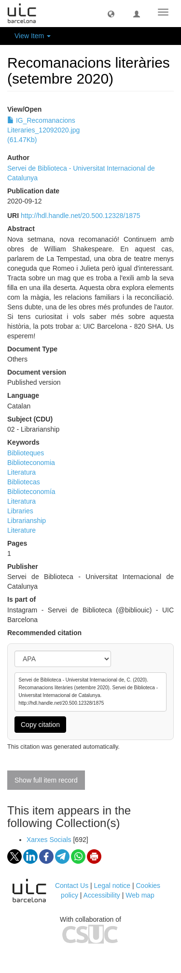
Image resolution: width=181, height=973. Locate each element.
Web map (139, 895)
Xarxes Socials (49, 839)
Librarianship (26, 520)
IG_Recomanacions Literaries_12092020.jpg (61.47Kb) (43, 130)
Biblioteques (25, 453)
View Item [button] (32, 36)
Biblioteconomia (31, 462)
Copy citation (40, 724)
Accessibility (102, 895)
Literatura (21, 472)
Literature (21, 530)
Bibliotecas (23, 482)
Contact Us (71, 885)
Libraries (20, 511)
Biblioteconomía (31, 491)
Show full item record (46, 780)
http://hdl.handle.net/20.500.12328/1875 (80, 215)
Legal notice (112, 885)
